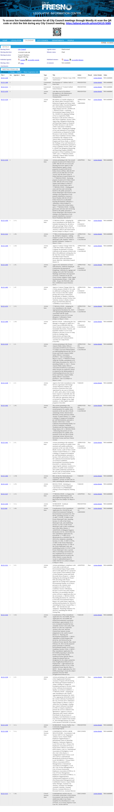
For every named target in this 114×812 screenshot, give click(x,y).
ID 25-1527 (4, 494)
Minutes (66, 60)
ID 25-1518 (4, 344)
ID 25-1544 (4, 615)
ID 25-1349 (4, 78)
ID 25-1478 (4, 91)
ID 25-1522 (4, 234)
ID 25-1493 (4, 287)
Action (79, 75)
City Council (22, 49)
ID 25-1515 (4, 793)
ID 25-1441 (4, 442)
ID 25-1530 (4, 160)
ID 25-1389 (4, 82)
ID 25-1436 (4, 504)
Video (22, 63)
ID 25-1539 (4, 677)
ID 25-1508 (4, 731)
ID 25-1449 (4, 246)
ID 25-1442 (4, 405)
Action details (97, 78)
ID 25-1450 (4, 265)
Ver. (11, 75)
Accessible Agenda (33, 60)
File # (2, 75)
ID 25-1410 (4, 484)
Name (23, 75)
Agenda (22, 60)
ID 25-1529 (4, 99)
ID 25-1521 (4, 565)
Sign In (111, 1)
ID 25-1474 (4, 306)
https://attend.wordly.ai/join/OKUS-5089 (88, 23)
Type (45, 75)
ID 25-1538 (4, 383)
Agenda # (17, 75)
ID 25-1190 (4, 725)
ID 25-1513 (4, 87)
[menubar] (20, 72)
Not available (66, 63)
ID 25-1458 (4, 220)
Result (90, 75)
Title (54, 75)
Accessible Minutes (77, 60)
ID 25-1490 (4, 321)
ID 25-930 (4, 508)
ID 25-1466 (4, 476)
